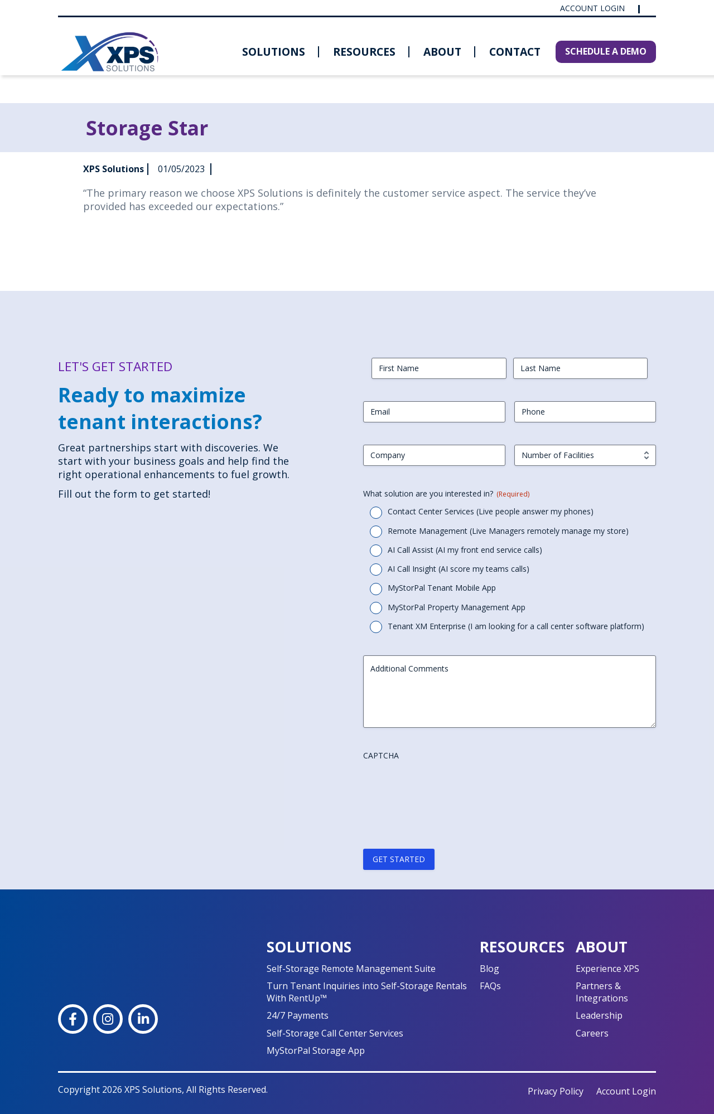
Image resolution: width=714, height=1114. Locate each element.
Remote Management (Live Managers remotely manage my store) (508, 531)
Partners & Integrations (602, 992)
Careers (592, 1033)
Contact (515, 51)
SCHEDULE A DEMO (606, 51)
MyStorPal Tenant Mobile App (442, 587)
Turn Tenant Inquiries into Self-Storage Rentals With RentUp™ (367, 992)
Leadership (599, 1015)
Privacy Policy (555, 1091)
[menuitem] (273, 52)
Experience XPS (607, 968)
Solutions (273, 51)
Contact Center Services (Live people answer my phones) (491, 511)
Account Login (593, 8)
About (442, 51)
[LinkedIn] (143, 1019)
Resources (364, 51)
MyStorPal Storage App (316, 1050)
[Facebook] (73, 1019)
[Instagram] (108, 1019)
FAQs (490, 986)
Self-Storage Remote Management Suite (351, 968)
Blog (489, 968)
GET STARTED (399, 859)
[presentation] (448, 787)
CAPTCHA (381, 755)
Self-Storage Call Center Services (335, 1033)
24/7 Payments (298, 1015)
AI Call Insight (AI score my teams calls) (458, 568)
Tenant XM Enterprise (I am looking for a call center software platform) (516, 626)
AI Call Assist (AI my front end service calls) (465, 549)
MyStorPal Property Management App (456, 607)
